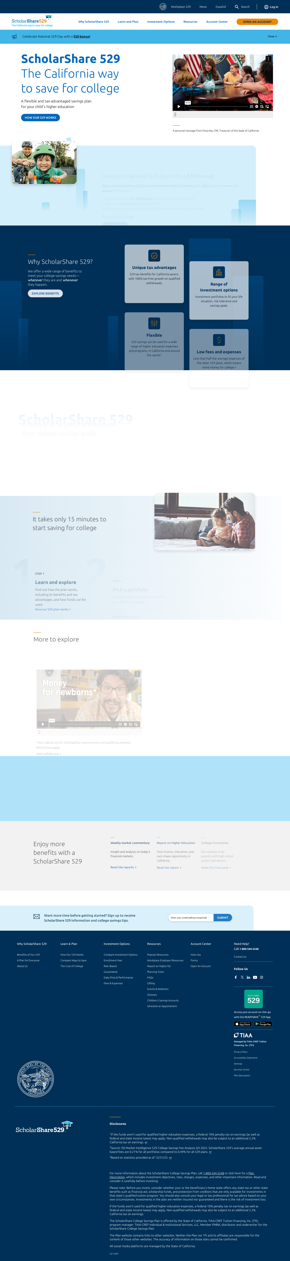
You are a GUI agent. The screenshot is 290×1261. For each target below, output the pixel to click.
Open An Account (257, 21)
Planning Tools (155, 971)
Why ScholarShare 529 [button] (93, 21)
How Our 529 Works (72, 954)
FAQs (150, 977)
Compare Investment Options (120, 954)
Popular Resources (157, 954)
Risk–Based (110, 966)
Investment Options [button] (161, 21)
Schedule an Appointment (162, 1006)
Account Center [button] (217, 21)
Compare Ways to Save (73, 960)
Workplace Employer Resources (165, 960)
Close (271, 36)
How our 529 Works (40, 117)
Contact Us (240, 956)
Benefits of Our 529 (28, 954)
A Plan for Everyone (28, 960)
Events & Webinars (157, 989)
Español (221, 6)
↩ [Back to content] (146, 1142)
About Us (22, 966)
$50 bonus (81, 36)
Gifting (151, 983)
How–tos (196, 954)
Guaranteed (110, 971)
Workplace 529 (181, 6)
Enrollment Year (113, 960)
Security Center (241, 1069)
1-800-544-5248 (249, 948)
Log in (271, 6)
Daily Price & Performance (118, 977)
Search (242, 7)
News (203, 6)
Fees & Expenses (113, 983)
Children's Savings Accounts (163, 1000)
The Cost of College (71, 966)
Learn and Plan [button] (128, 21)
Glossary (152, 994)
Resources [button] (190, 21)
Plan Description (242, 1075)
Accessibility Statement (246, 1058)
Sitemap (238, 1063)
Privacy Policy (240, 1052)
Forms (194, 960)
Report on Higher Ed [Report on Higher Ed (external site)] (159, 966)
